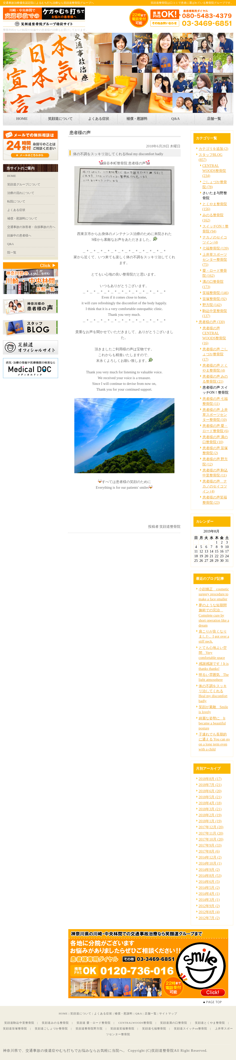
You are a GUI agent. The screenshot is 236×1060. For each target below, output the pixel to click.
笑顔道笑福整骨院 (122, 1028)
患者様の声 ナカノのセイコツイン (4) (214, 486)
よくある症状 (103, 1013)
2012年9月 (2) (209, 906)
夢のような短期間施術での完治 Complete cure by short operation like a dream (214, 615)
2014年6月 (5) (209, 882)
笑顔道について (80, 1013)
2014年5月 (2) (209, 888)
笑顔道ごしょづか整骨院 (51, 1028)
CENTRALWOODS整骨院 (135, 1022)
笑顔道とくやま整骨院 (210, 1022)
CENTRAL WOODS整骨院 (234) (214, 171)
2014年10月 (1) (210, 863)
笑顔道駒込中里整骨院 (19, 1022)
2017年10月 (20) (211, 839)
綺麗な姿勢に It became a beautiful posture (212, 723)
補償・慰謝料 (124, 1013)
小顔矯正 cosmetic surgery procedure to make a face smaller (214, 594)
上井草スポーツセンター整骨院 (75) (214, 259)
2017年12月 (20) (211, 827)
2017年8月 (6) (209, 851)
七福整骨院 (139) (215, 248)
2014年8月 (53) (210, 876)
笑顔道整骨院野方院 (89, 1028)
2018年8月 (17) (210, 779)
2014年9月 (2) (209, 870)
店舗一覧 (151, 1013)
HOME (63, 1013)
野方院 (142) (212, 305)
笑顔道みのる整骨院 (55, 1022)
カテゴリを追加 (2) (213, 149)
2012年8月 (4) (209, 912)
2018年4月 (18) (210, 803)
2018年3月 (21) (210, 809)
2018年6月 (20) (210, 791)
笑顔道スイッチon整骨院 (190, 1028)
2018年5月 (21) (210, 797)
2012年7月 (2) (209, 918)
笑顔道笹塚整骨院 (15, 1028)
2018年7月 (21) (210, 785)
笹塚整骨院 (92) (214, 299)
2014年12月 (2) (210, 857)
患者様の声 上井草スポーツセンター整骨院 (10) (215, 415)
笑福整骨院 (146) (215, 293)
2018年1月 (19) (210, 821)
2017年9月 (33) (210, 845)
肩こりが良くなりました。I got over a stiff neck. (214, 636)
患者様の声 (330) (212, 322)
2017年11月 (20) (211, 833)
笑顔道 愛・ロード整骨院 (94, 1022)
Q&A (138, 1013)
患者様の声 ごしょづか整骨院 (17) (215, 354)
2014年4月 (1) (209, 894)
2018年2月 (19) (210, 815)
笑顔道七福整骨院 (154, 1028)
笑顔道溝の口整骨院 (173, 1022)
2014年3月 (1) (209, 900)
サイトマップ (168, 1013)
